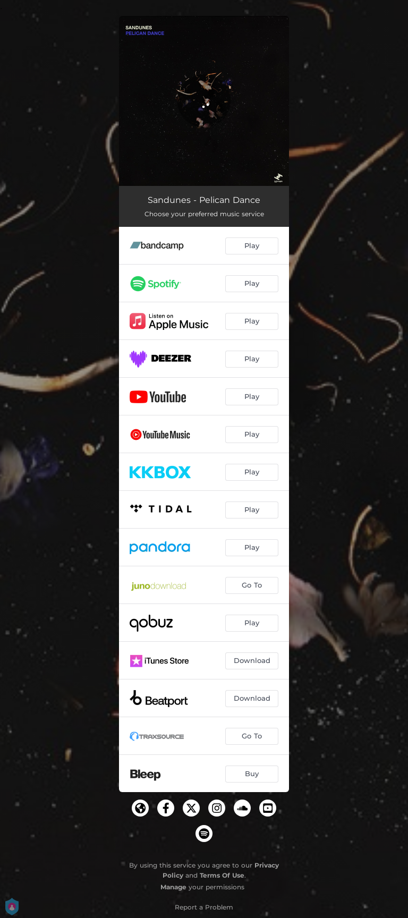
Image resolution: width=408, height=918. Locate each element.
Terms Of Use (222, 875)
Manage (173, 887)
